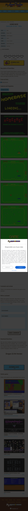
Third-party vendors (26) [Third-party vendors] (6, 256)
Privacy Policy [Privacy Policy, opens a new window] (7, 263)
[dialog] (14, 255)
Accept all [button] (20, 267)
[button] (14, 270)
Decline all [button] (7, 267)
